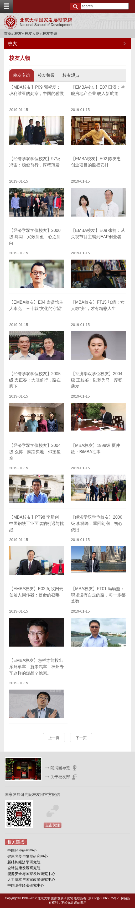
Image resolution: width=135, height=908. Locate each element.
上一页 (53, 738)
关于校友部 (60, 777)
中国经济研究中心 (22, 850)
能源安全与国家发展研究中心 (31, 874)
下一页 (81, 738)
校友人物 (32, 33)
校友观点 (71, 75)
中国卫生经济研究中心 (25, 885)
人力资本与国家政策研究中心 (31, 879)
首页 (7, 33)
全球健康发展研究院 (23, 868)
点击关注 (52, 825)
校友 (18, 33)
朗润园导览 (60, 768)
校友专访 (21, 75)
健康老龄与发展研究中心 (27, 856)
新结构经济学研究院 (23, 862)
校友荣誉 (46, 75)
